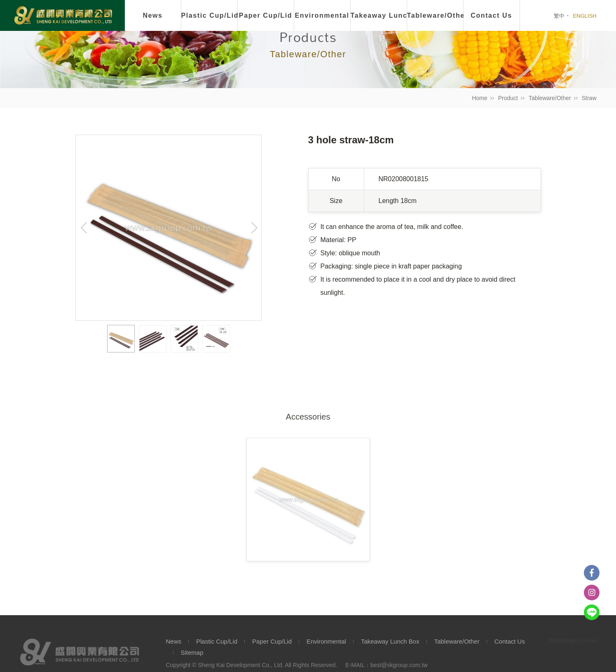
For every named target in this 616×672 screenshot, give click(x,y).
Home (479, 98)
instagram (592, 592)
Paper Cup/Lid (265, 15)
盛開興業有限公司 (63, 16)
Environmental (322, 15)
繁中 (559, 16)
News (152, 15)
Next (253, 227)
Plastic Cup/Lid (209, 15)
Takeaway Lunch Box (390, 641)
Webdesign (562, 640)
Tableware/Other (550, 98)
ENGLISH (584, 16)
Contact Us (509, 641)
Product (508, 98)
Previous (84, 227)
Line (592, 612)
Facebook (592, 573)
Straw (589, 98)
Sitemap (192, 652)
